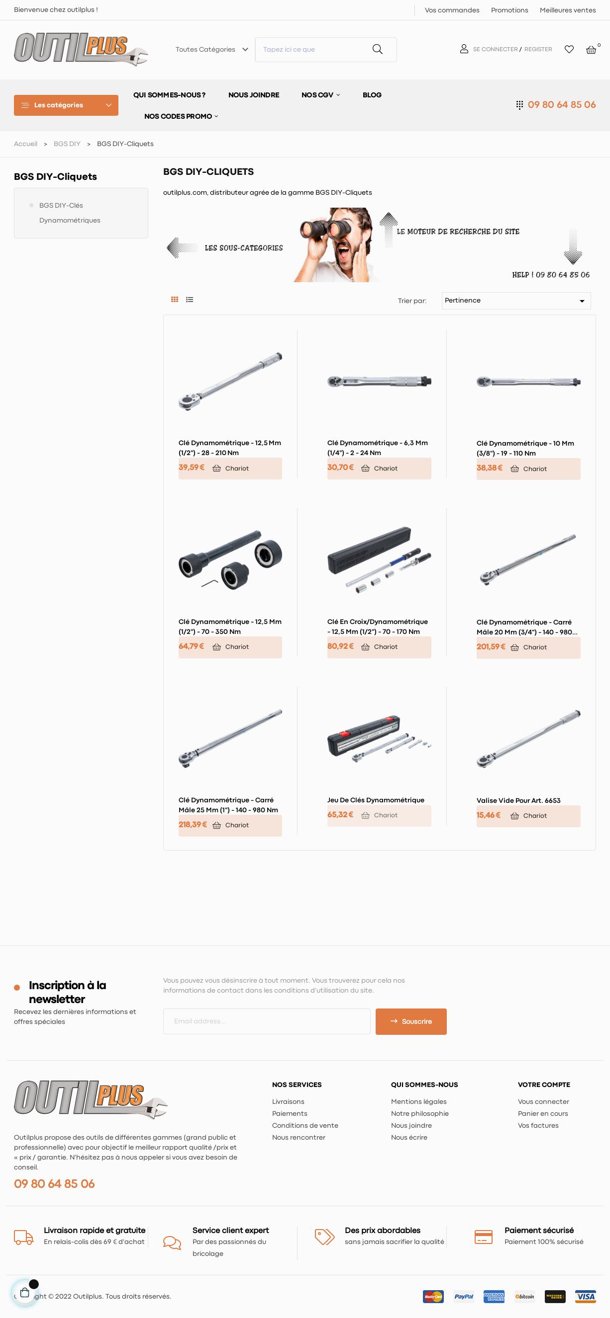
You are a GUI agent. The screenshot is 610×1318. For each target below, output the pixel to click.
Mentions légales (419, 1102)
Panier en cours (543, 1114)
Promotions (509, 10)
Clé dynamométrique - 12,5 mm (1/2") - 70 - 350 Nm (230, 627)
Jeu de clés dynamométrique (375, 800)
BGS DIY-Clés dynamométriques (70, 213)
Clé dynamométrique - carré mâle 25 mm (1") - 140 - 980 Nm (228, 805)
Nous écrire (409, 1138)
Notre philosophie (420, 1114)
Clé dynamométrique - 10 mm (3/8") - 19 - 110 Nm (525, 449)
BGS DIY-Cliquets (55, 177)
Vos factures (538, 1126)
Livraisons (288, 1102)
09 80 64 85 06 (562, 105)
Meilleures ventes (568, 10)
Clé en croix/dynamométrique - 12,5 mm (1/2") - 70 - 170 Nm (377, 627)
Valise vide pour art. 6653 (519, 801)
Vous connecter (543, 1102)
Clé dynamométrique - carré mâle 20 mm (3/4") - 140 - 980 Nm (524, 628)
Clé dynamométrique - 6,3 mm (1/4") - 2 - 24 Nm (377, 448)
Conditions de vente (305, 1126)
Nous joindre (411, 1126)
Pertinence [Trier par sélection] (516, 301)
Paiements (289, 1114)
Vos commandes (452, 10)
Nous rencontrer (298, 1138)
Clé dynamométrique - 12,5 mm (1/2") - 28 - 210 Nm (230, 448)
